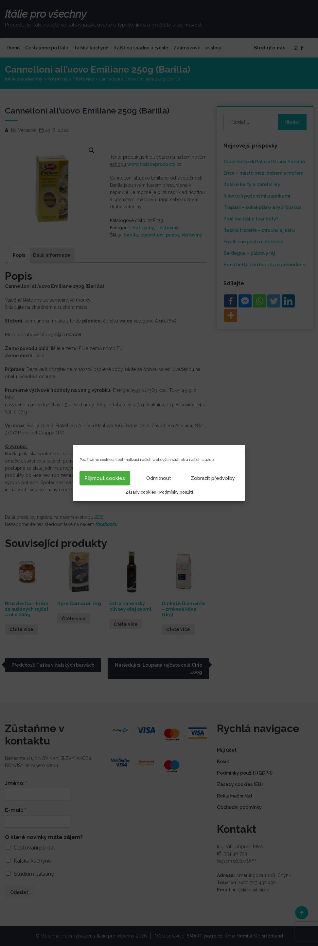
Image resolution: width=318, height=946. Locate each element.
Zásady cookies (140, 492)
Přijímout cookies (104, 478)
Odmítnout (158, 478)
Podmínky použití (176, 492)
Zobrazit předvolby (213, 478)
